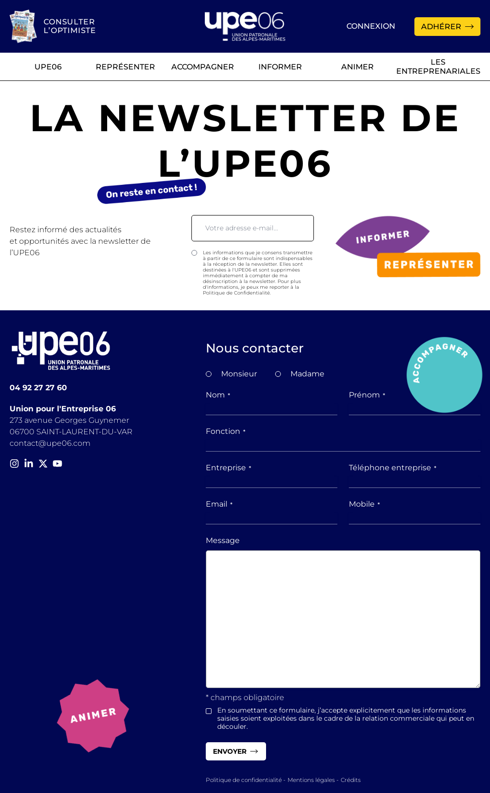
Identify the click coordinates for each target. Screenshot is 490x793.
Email (219, 504)
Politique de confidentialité (244, 779)
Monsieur (239, 373)
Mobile (364, 504)
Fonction (225, 431)
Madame (307, 373)
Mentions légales (311, 779)
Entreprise (228, 467)
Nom (218, 394)
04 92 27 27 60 (38, 387)
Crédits (351, 779)
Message (223, 540)
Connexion (370, 26)
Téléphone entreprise (392, 467)
